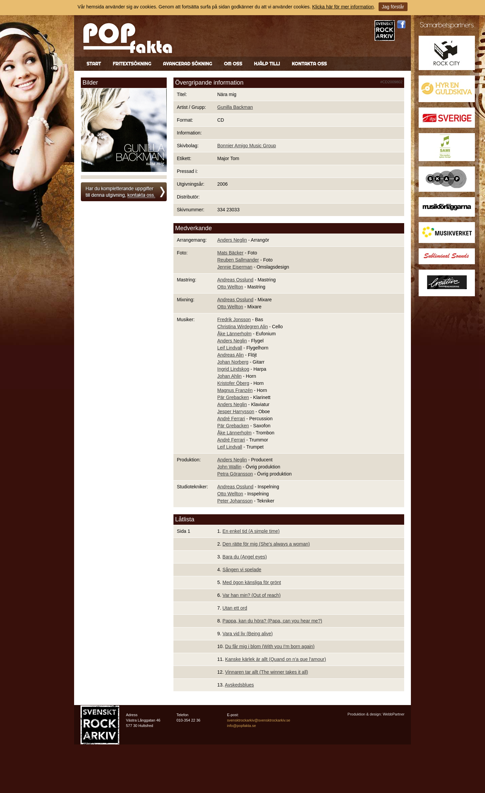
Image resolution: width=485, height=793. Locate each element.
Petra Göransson (235, 474)
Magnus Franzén (235, 390)
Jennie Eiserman (234, 267)
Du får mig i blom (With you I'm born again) (270, 646)
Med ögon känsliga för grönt (252, 582)
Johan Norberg (233, 362)
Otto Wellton (230, 286)
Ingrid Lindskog (233, 369)
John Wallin (229, 466)
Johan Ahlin (229, 376)
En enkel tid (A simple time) (251, 531)
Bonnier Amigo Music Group (246, 145)
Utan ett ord (235, 608)
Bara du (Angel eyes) (245, 556)
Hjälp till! (267, 64)
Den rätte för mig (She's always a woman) (266, 544)
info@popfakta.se (241, 726)
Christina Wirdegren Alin (242, 326)
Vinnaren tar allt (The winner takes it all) (266, 672)
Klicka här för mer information (343, 6)
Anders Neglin (232, 240)
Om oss (233, 64)
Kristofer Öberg (233, 383)
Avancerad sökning (187, 64)
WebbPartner (394, 714)
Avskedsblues (239, 685)
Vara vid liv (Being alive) (248, 633)
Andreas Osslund (235, 279)
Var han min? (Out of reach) (252, 595)
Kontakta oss (309, 64)
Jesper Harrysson (235, 411)
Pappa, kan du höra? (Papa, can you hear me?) (272, 620)
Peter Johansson (235, 501)
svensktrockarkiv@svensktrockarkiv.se (258, 720)
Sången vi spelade (242, 569)
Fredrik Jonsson (234, 319)
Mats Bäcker (230, 252)
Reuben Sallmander (238, 260)
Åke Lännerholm (234, 333)
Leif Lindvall (229, 347)
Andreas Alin (230, 355)
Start (94, 64)
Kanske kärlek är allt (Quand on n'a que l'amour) (275, 659)
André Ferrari (231, 418)
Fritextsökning (132, 64)
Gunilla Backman (235, 107)
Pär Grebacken (233, 397)
